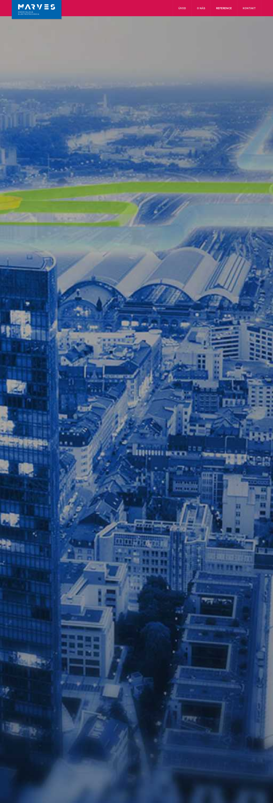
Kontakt (249, 8)
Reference (224, 8)
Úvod (182, 8)
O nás (201, 8)
